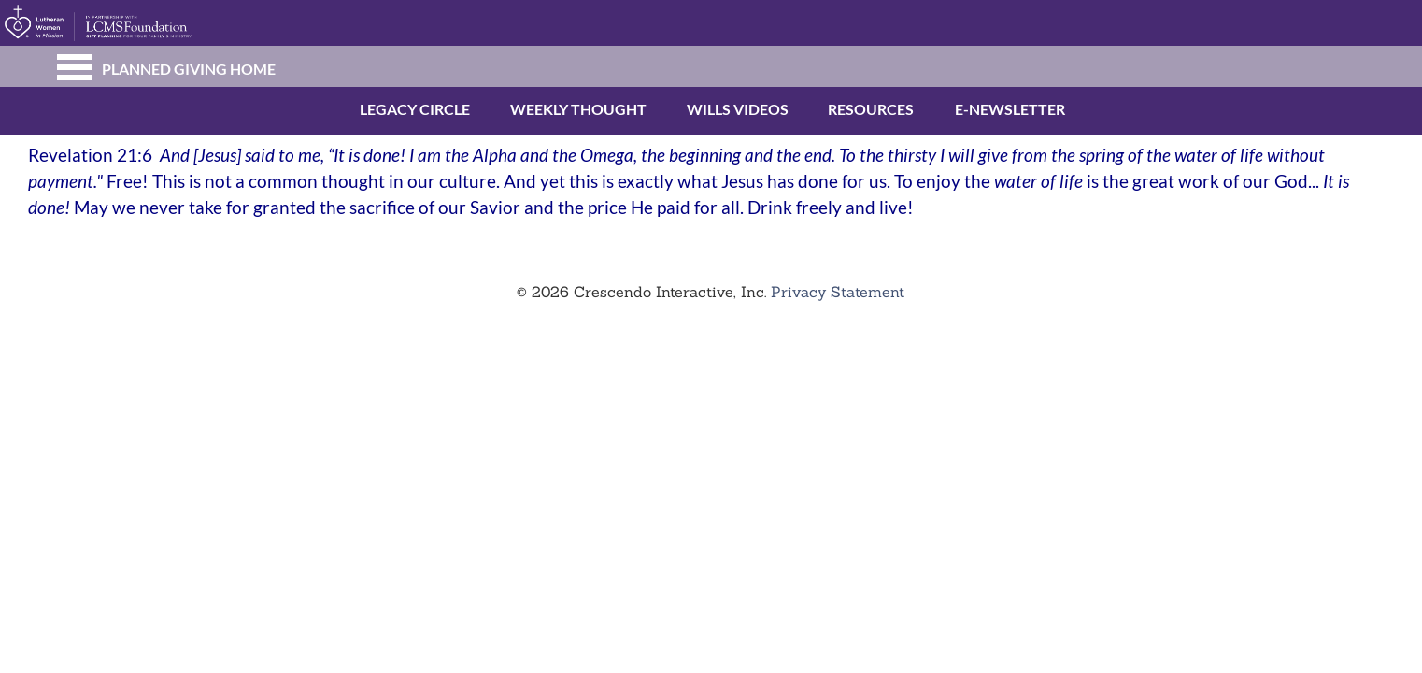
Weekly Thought (535, 109)
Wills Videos (705, 109)
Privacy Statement (837, 291)
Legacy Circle (379, 109)
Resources (843, 109)
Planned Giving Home (189, 69)
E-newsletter (974, 109)
